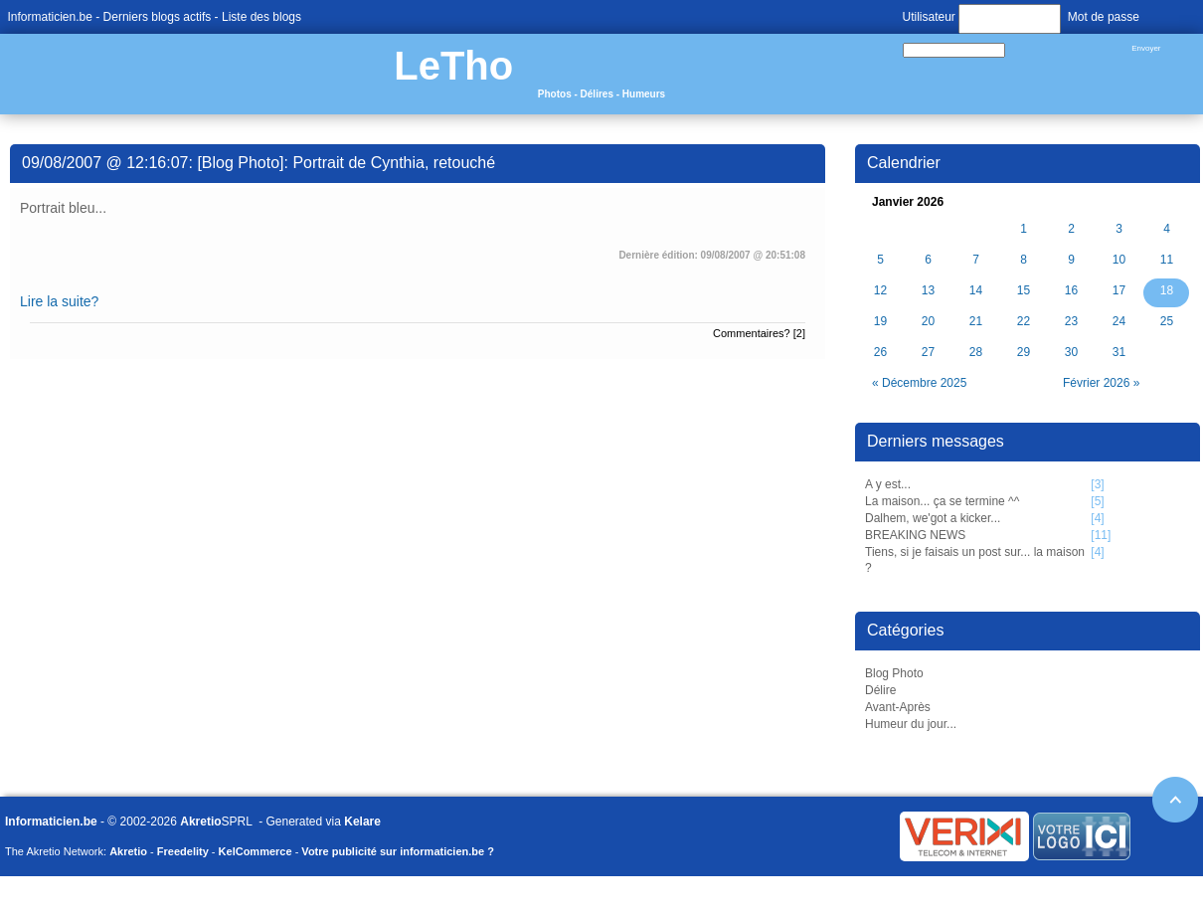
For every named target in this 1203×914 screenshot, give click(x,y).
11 (1166, 260)
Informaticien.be (50, 17)
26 (880, 352)
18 (1166, 290)
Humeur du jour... (910, 724)
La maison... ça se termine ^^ (942, 501)
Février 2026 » (1101, 383)
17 (1119, 290)
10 (1119, 260)
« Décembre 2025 (919, 383)
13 (928, 290)
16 (1071, 290)
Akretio (200, 821)
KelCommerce (255, 851)
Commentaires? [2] (759, 333)
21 (975, 321)
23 (1071, 321)
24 (1119, 321)
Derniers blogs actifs (157, 17)
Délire (880, 690)
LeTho (453, 66)
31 (1119, 352)
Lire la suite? (59, 301)
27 (928, 352)
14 (975, 290)
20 (928, 321)
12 (880, 290)
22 (1023, 321)
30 (1071, 352)
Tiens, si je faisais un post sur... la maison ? (975, 560)
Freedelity (183, 851)
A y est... (888, 484)
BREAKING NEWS (915, 535)
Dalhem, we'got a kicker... (932, 518)
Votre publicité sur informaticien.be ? (397, 851)
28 (975, 352)
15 (1023, 290)
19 (880, 321)
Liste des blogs (261, 17)
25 (1166, 321)
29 (1023, 352)
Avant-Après (898, 707)
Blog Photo (894, 673)
